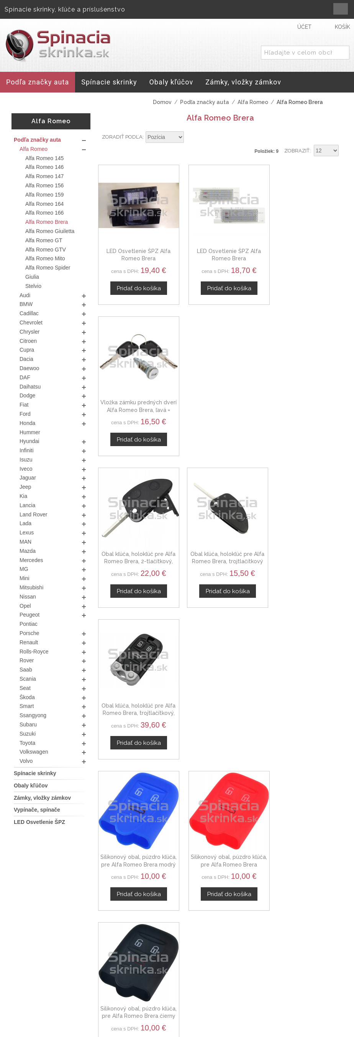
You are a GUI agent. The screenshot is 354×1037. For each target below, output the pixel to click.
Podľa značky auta (204, 102)
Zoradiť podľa (122, 137)
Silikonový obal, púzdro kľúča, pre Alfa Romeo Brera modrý (136, 544)
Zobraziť (297, 151)
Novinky (278, 980)
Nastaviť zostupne (191, 137)
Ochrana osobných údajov (214, 978)
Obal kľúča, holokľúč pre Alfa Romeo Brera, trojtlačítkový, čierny (305, 398)
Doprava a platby (209, 990)
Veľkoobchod (286, 962)
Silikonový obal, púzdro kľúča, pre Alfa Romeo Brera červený (220, 544)
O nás (275, 943)
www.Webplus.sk (198, 1032)
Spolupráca (283, 971)
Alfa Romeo (253, 102)
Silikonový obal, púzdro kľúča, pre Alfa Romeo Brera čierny (305, 544)
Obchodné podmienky (213, 961)
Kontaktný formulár (294, 952)
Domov (162, 102)
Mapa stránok (204, 1000)
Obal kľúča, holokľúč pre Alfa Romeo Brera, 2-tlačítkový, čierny (136, 398)
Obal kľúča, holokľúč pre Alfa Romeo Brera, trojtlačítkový (220, 398)
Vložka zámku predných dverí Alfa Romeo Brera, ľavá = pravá (305, 252)
